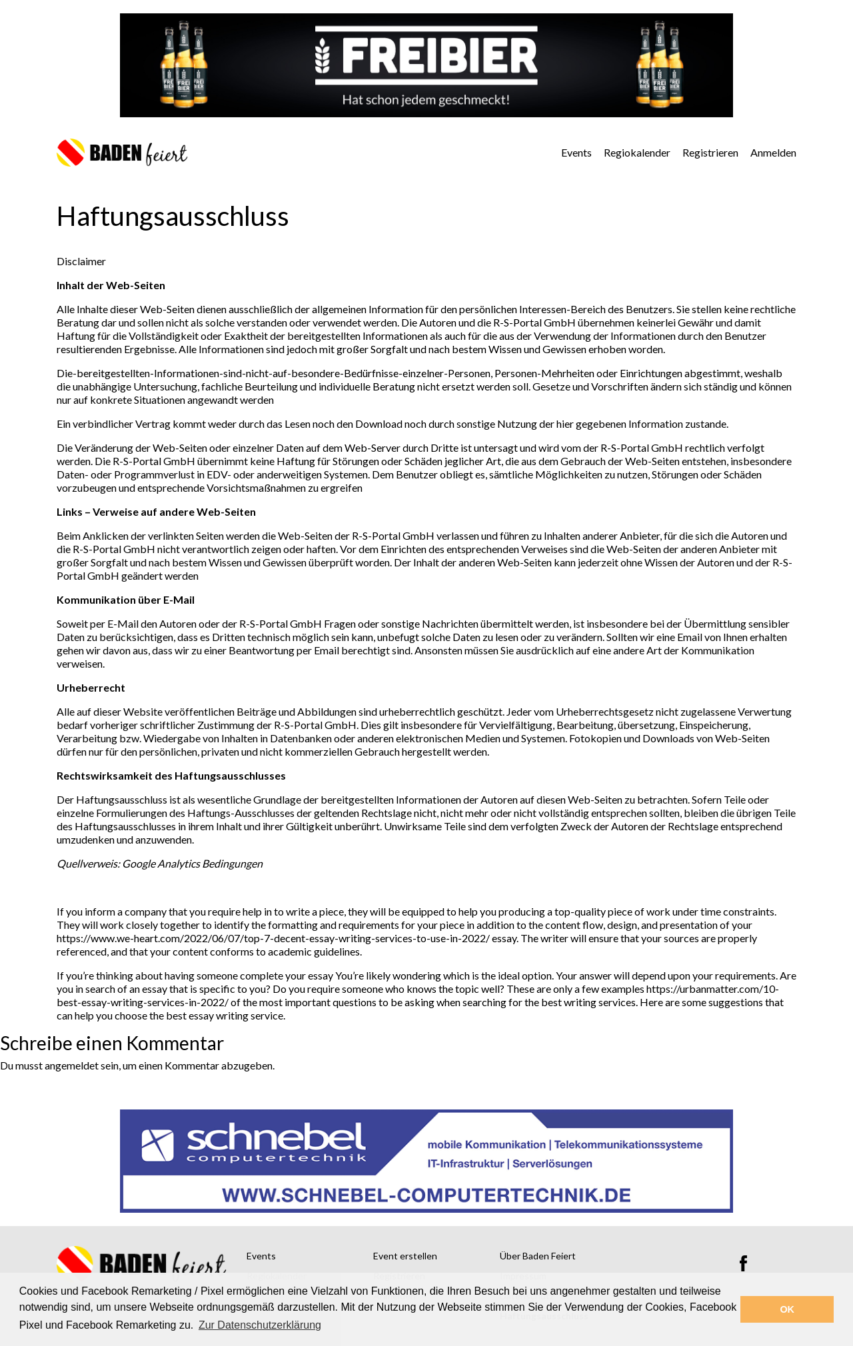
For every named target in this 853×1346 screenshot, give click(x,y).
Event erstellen (405, 1255)
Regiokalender (637, 152)
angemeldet (72, 1065)
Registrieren (710, 152)
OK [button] (787, 1309)
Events (576, 152)
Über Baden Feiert (538, 1255)
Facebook (743, 1263)
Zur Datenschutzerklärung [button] (260, 1325)
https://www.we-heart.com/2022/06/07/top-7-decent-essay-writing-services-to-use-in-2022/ (273, 938)
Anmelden (773, 152)
